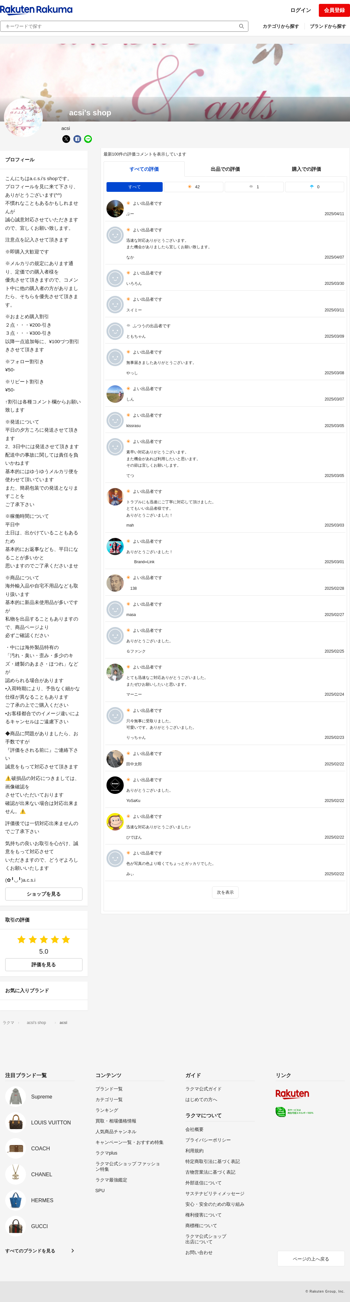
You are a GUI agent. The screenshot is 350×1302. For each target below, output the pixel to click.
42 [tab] (194, 186)
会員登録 (334, 10)
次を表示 (225, 892)
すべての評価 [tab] (144, 169)
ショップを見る (44, 894)
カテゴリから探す (281, 26)
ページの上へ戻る (311, 1258)
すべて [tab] (134, 186)
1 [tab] (254, 186)
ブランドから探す (328, 26)
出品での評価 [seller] (225, 169)
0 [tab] (314, 186)
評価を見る (43, 964)
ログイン (300, 10)
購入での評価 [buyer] (306, 169)
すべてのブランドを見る (30, 1250)
